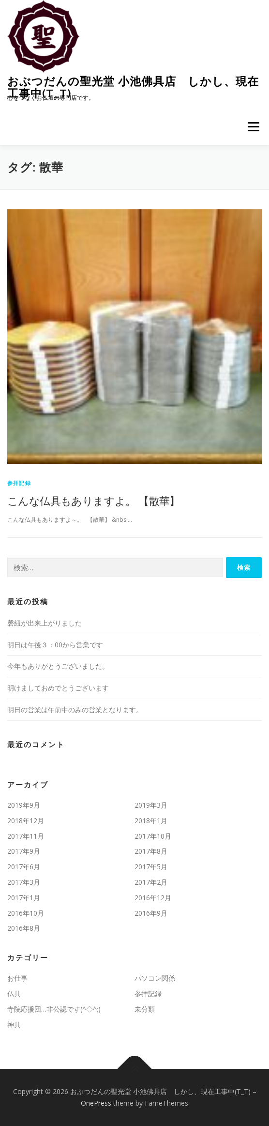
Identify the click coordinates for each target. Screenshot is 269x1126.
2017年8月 (150, 851)
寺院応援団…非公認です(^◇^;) (54, 1009)
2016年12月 (152, 897)
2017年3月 (23, 882)
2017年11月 (25, 836)
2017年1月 (23, 897)
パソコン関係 (154, 978)
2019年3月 (150, 805)
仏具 (14, 993)
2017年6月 (23, 866)
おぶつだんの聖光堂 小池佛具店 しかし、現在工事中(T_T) (133, 87)
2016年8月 (23, 928)
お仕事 (17, 978)
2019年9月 (23, 805)
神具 (14, 1024)
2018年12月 (25, 820)
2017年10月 (152, 836)
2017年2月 (150, 882)
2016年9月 (150, 913)
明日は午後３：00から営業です (55, 644)
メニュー (253, 127)
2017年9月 (23, 851)
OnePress (96, 1103)
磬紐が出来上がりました (44, 622)
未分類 (144, 1009)
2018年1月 (150, 820)
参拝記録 (19, 482)
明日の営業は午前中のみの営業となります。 (75, 709)
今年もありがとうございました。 (58, 666)
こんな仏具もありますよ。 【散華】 (93, 500)
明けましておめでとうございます (58, 687)
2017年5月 (150, 866)
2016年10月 (25, 913)
